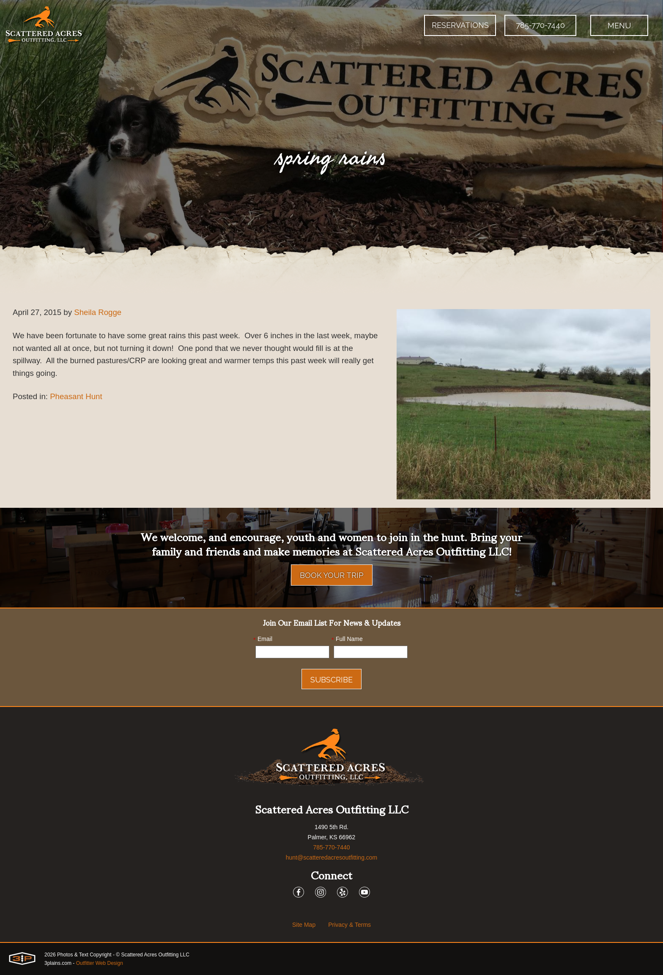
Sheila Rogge (104, 313)
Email (262, 639)
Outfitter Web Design (99, 963)
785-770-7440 (540, 25)
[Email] (292, 652)
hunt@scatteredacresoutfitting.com (332, 857)
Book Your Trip (332, 575)
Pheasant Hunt (81, 401)
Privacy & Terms (349, 924)
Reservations (460, 25)
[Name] (371, 652)
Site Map (303, 924)
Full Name (347, 639)
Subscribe (331, 679)
